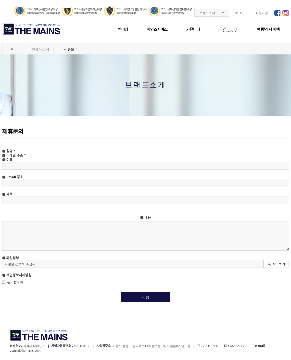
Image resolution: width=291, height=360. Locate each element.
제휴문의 (71, 48)
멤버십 (123, 29)
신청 (145, 296)
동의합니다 (12, 282)
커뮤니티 (193, 29)
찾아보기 (276, 263)
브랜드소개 (212, 12)
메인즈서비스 (157, 29)
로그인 (239, 12)
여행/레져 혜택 (268, 29)
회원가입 (261, 12)
